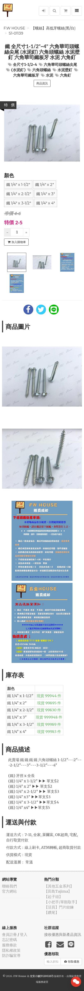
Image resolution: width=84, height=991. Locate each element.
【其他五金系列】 (59, 886)
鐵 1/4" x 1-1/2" (18, 184)
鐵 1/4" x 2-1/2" (18, 194)
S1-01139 (16, 33)
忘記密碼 (9, 939)
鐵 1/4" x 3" (45, 194)
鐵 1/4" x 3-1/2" (18, 203)
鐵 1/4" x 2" (44, 184)
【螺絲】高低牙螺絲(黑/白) (53, 28)
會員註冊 (9, 934)
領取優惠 (71, 961)
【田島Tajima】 (58, 891)
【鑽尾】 (51, 912)
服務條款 (9, 945)
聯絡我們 (9, 886)
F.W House (14, 28)
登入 (23, 934)
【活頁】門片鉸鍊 (59, 907)
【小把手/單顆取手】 (61, 902)
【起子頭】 (53, 896)
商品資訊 (42, 83)
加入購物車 (17, 242)
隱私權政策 (11, 950)
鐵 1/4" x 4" (45, 203)
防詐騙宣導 (11, 955)
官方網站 (9, 891)
